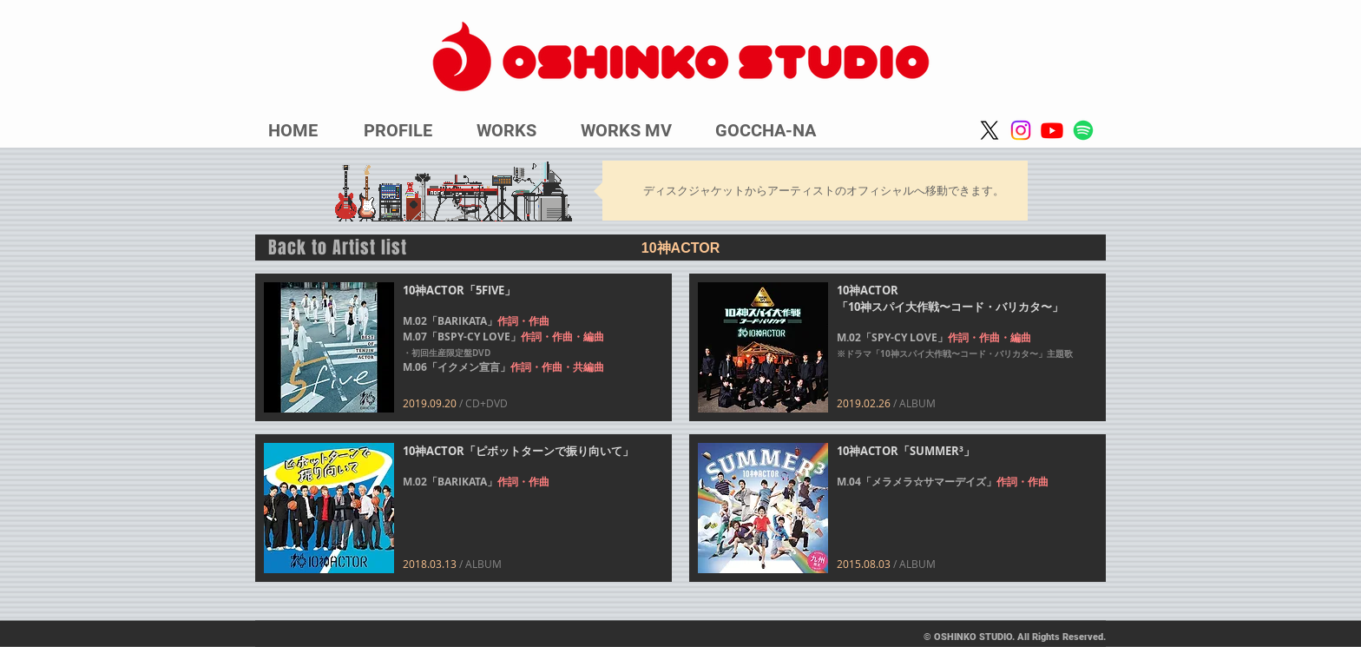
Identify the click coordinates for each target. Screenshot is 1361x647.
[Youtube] (1052, 130)
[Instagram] (1021, 130)
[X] (989, 130)
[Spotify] (1083, 130)
